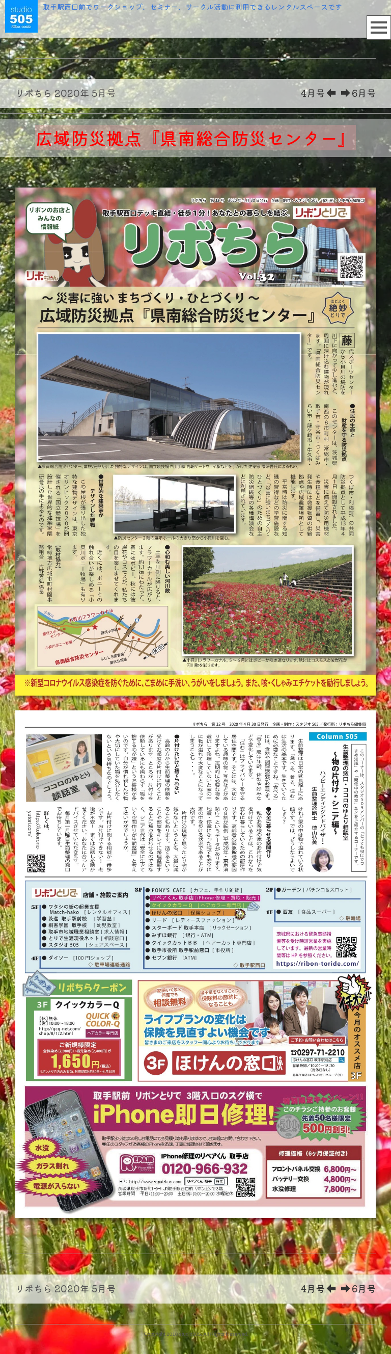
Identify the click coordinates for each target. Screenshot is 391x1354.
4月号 (318, 92)
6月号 (358, 92)
